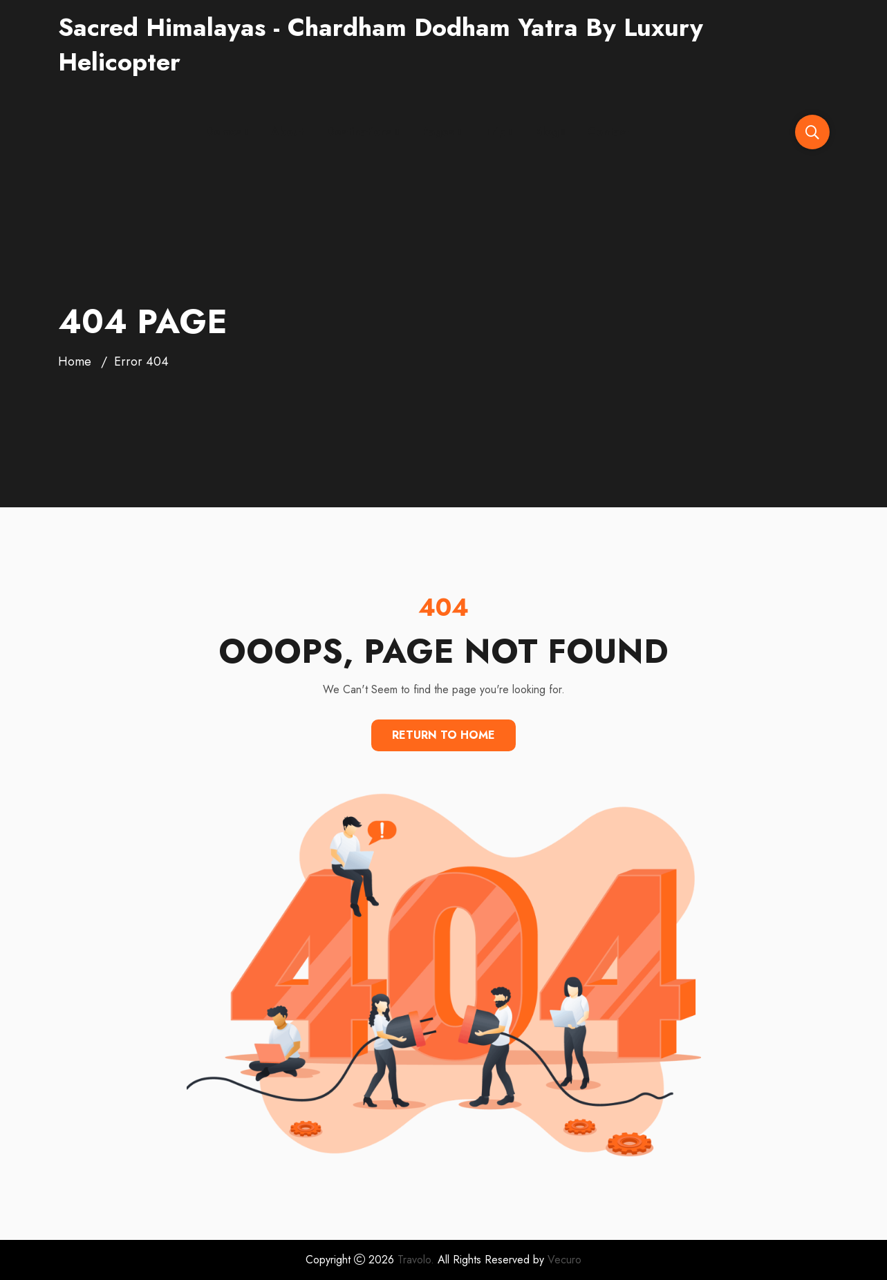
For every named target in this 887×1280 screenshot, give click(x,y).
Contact (608, 132)
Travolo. (416, 1260)
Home (74, 361)
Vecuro (564, 1260)
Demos (223, 132)
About (287, 132)
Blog (547, 132)
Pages (438, 132)
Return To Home (443, 735)
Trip (494, 132)
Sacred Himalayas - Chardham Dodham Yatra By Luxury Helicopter (380, 44)
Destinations (359, 132)
